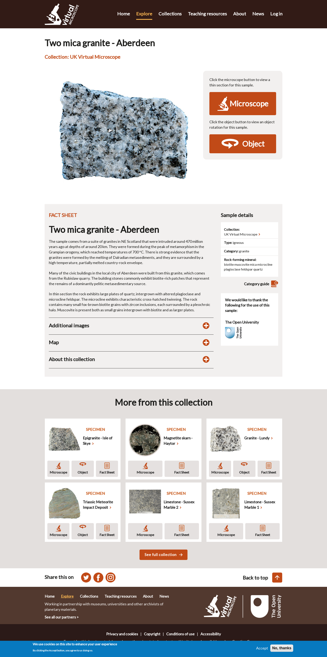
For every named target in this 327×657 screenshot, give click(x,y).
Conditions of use (180, 634)
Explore (144, 13)
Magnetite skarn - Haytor (178, 441)
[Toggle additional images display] (206, 325)
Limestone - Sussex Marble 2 (179, 505)
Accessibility (210, 634)
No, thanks (281, 649)
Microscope (58, 472)
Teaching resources (207, 13)
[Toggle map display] (206, 342)
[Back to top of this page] (277, 577)
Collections (170, 13)
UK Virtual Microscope (240, 234)
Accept (262, 648)
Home (123, 13)
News (258, 13)
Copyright (152, 634)
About (239, 13)
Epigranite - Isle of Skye (97, 441)
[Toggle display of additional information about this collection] (206, 359)
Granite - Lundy (256, 438)
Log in (276, 13)
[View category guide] (274, 284)
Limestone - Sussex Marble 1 (259, 505)
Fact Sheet (106, 472)
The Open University (242, 322)
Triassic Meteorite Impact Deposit (98, 505)
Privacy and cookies (122, 634)
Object (83, 472)
